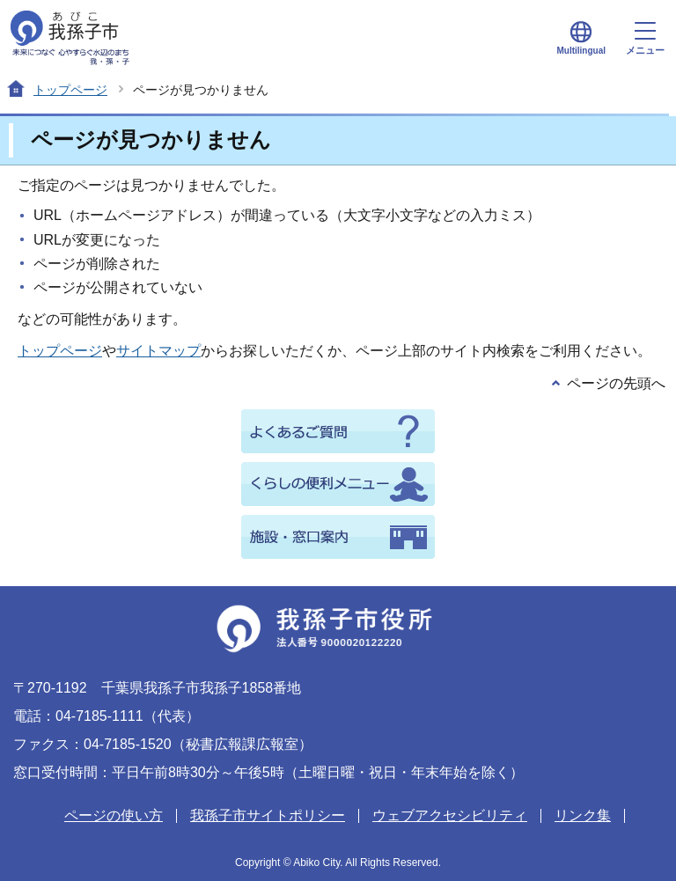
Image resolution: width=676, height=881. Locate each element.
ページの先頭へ (616, 383)
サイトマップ (158, 350)
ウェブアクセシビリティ (449, 815)
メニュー (645, 38)
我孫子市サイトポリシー (267, 815)
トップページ (70, 90)
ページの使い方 (113, 815)
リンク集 (583, 815)
